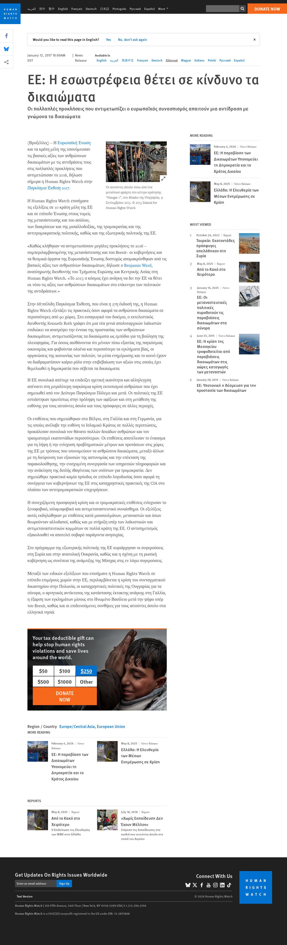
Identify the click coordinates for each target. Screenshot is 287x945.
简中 (42, 8)
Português (119, 8)
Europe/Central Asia (77, 726)
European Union (111, 726)
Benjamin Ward (138, 265)
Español (149, 8)
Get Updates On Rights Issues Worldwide (61, 874)
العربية (31, 8)
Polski (212, 60)
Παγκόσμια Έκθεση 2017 (48, 188)
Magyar (186, 60)
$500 (43, 681)
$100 (64, 670)
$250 (86, 670)
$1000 (65, 681)
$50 (43, 670)
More (164, 8)
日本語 (104, 8)
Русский (135, 8)
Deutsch (91, 8)
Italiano (199, 60)
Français (76, 8)
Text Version (25, 896)
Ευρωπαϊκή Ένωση (74, 143)
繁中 (52, 8)
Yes (108, 39)
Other (86, 681)
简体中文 (128, 60)
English (63, 8)
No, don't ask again (132, 39)
